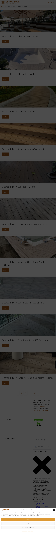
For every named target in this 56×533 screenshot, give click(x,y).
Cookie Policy (24, 531)
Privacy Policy (30, 531)
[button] (54, 510)
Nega (28, 523)
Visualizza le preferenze (28, 527)
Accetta (28, 519)
